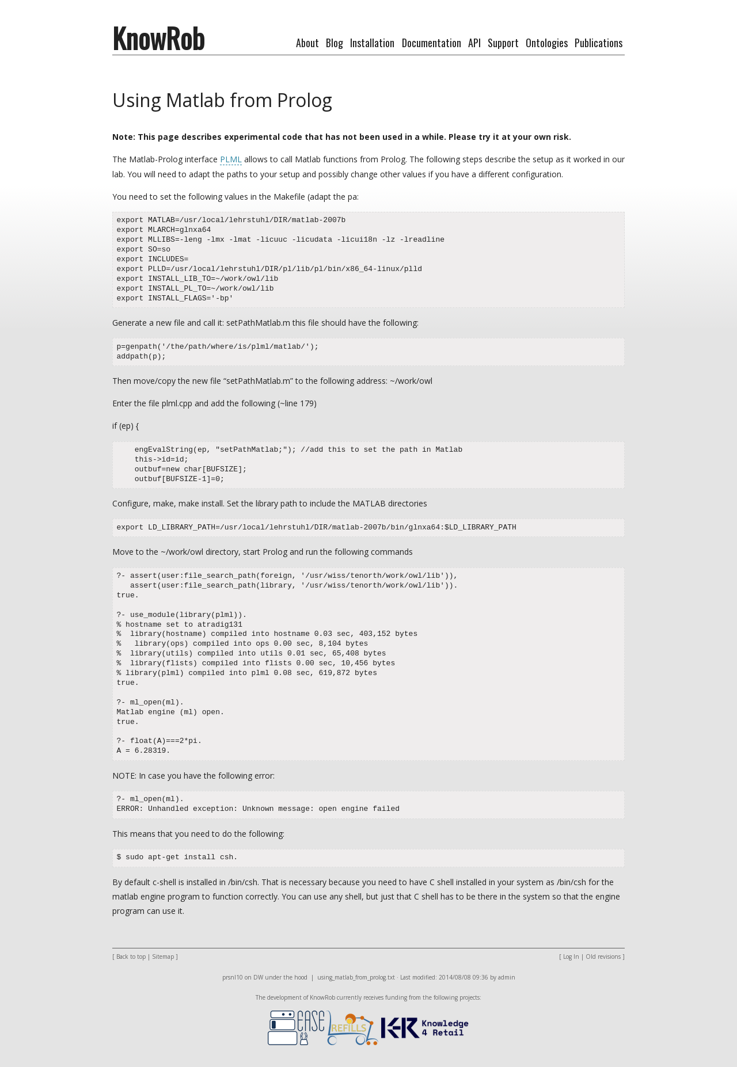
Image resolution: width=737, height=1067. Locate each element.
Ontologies (547, 42)
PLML (231, 159)
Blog (334, 42)
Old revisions (603, 956)
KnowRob (158, 37)
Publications (598, 42)
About (307, 42)
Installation (372, 42)
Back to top (131, 956)
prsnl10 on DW (242, 977)
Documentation (431, 42)
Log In (571, 956)
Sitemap (163, 956)
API (474, 42)
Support (503, 42)
